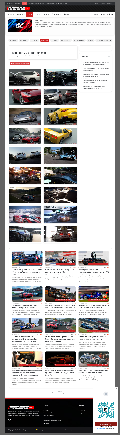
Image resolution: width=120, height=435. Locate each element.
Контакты (109, 3)
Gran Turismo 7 (40, 20)
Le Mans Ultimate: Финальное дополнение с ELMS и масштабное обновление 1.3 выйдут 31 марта (24, 339)
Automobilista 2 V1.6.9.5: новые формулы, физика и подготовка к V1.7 (45, 3)
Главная (96, 3)
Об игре (13, 40)
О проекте (46, 410)
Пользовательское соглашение (52, 418)
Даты (90, 40)
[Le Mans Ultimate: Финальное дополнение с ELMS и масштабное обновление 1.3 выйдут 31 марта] (27, 325)
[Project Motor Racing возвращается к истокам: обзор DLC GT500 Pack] (27, 294)
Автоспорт (55, 14)
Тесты (46, 14)
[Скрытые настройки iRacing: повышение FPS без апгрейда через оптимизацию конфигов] (27, 258)
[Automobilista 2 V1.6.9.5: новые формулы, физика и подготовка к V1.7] (60, 258)
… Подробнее (48, 26)
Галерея (45, 40)
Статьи (37, 14)
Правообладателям (49, 415)
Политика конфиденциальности (52, 420)
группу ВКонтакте (101, 428)
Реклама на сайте (48, 412)
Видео (54, 40)
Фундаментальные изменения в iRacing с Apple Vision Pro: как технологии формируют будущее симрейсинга (27, 373)
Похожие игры (79, 40)
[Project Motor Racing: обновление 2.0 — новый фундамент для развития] (93, 325)
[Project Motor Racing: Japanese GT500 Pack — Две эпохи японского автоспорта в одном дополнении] (60, 325)
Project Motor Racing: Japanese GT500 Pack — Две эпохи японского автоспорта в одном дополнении (60, 339)
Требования (65, 40)
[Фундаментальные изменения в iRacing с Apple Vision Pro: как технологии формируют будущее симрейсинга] (27, 359)
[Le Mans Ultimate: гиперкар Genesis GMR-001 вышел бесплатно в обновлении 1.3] (60, 294)
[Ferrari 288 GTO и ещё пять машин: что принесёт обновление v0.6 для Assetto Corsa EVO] (60, 359)
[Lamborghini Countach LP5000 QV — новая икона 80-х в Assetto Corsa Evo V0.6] (93, 258)
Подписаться (105, 424)
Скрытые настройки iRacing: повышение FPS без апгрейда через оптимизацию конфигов (27, 272)
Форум (66, 14)
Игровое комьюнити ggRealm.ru (60, 392)
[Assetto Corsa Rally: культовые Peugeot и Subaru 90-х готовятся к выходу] (93, 359)
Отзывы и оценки (102, 40)
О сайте (103, 3)
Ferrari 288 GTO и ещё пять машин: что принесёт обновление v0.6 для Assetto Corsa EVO (59, 373)
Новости (20, 14)
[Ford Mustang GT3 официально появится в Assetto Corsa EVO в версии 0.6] (93, 294)
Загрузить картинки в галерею (20, 63)
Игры (30, 14)
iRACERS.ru (13, 49)
